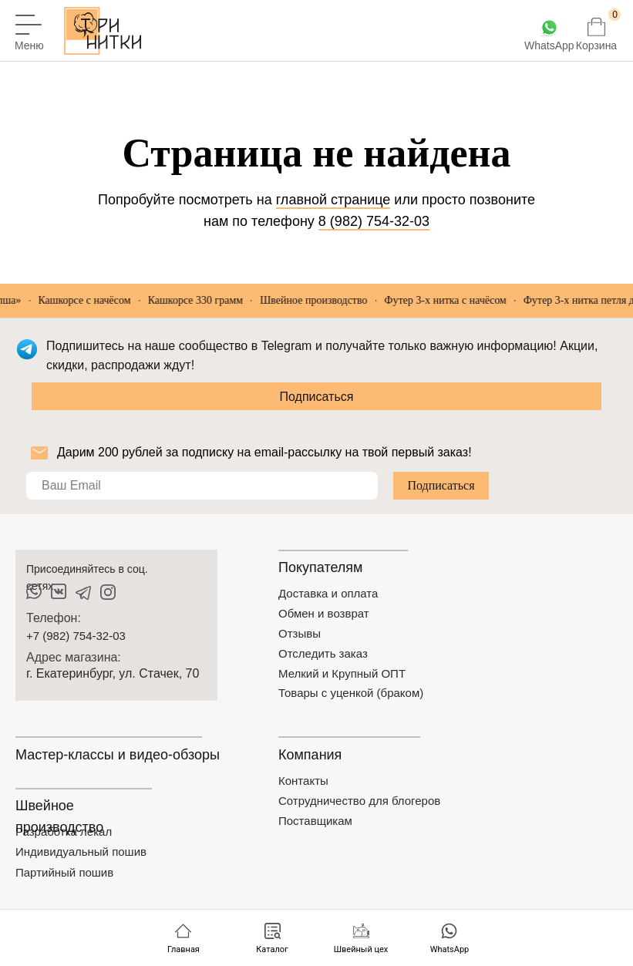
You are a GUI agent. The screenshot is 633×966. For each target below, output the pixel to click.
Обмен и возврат (323, 613)
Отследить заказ (323, 653)
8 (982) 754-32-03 (373, 221)
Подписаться (317, 396)
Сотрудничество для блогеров (359, 800)
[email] (202, 486)
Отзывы (299, 633)
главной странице (333, 199)
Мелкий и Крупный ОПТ (342, 673)
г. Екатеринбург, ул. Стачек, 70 (112, 673)
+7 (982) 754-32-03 (76, 635)
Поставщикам (315, 820)
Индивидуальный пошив (80, 851)
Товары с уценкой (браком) (350, 692)
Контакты (303, 780)
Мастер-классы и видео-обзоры (117, 754)
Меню (29, 45)
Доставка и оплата (328, 593)
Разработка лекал (63, 831)
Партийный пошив (64, 872)
